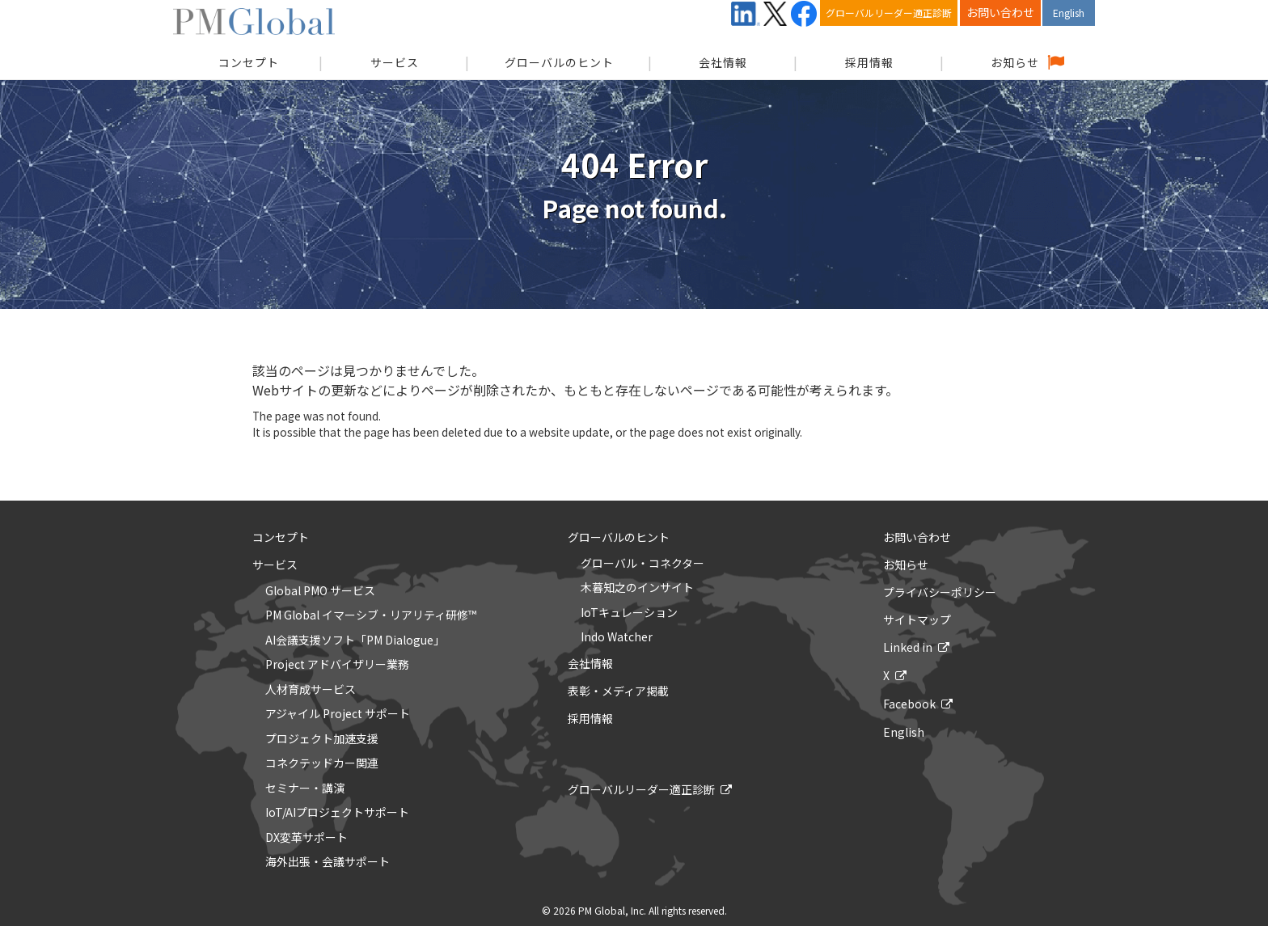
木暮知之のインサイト (637, 588)
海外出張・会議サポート (327, 862)
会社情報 (723, 62)
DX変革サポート (306, 838)
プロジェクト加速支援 (321, 739)
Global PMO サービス (320, 591)
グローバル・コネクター (642, 563)
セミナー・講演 (304, 788)
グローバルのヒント (559, 62)
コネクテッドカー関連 (321, 763)
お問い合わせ (1000, 12)
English (1068, 12)
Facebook (909, 704)
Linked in (907, 647)
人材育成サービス (310, 690)
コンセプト (280, 537)
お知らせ (1015, 62)
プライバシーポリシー (939, 592)
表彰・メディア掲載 (618, 691)
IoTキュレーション (629, 613)
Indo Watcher (617, 637)
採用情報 (869, 62)
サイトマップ (917, 619)
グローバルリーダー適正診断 (889, 12)
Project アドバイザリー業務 (337, 665)
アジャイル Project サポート (337, 714)
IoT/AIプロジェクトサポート (337, 812)
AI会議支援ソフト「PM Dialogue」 (355, 640)
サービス (394, 62)
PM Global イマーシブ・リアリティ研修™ (370, 615)
